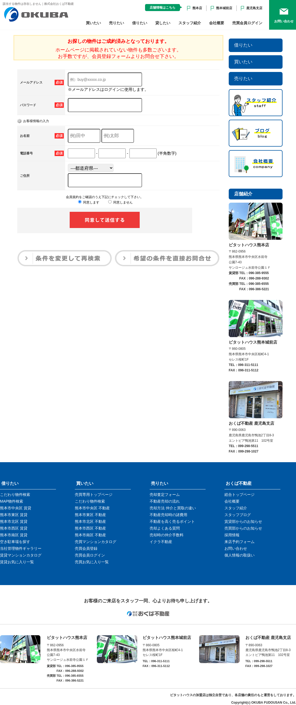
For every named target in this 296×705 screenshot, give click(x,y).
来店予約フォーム (239, 542)
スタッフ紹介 (189, 23)
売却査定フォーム (165, 494)
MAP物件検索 (11, 501)
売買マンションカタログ (95, 542)
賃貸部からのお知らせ (243, 521)
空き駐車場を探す (15, 542)
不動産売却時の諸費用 (168, 515)
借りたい (139, 23)
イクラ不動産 (161, 542)
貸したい (162, 23)
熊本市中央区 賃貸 (15, 508)
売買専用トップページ (93, 494)
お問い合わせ (235, 548)
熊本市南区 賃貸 (13, 535)
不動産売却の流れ (165, 501)
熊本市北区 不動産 (90, 521)
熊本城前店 (224, 8)
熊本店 (197, 8)
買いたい (93, 23)
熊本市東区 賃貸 (13, 515)
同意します (88, 202)
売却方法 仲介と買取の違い (173, 508)
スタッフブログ (237, 515)
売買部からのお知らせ (243, 528)
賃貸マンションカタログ (20, 555)
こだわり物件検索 (15, 494)
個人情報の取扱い (239, 555)
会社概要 (216, 23)
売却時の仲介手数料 (167, 535)
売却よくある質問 (165, 528)
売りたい (116, 23)
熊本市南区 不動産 (90, 535)
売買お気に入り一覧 (92, 562)
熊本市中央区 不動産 (92, 508)
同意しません (120, 202)
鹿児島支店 (254, 8)
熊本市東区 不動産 (90, 515)
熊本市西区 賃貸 (13, 528)
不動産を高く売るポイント (172, 521)
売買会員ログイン (247, 23)
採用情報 (231, 535)
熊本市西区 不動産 (90, 528)
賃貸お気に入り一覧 (17, 562)
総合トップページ (239, 494)
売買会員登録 (86, 548)
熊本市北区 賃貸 (13, 521)
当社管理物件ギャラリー (20, 548)
